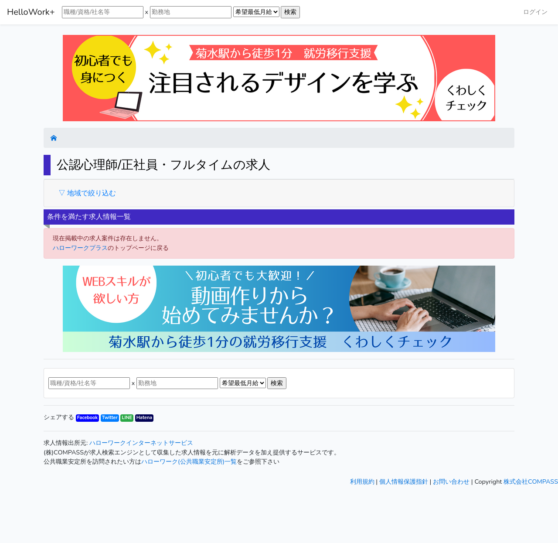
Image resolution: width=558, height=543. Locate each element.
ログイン (535, 11)
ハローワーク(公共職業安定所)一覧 (189, 461)
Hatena (144, 417)
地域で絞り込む (90, 193)
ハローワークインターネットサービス (141, 442)
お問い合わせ (451, 481)
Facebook (87, 417)
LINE (127, 417)
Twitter (110, 417)
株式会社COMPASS (531, 481)
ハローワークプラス (80, 247)
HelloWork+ (31, 12)
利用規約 (362, 481)
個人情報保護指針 (403, 481)
